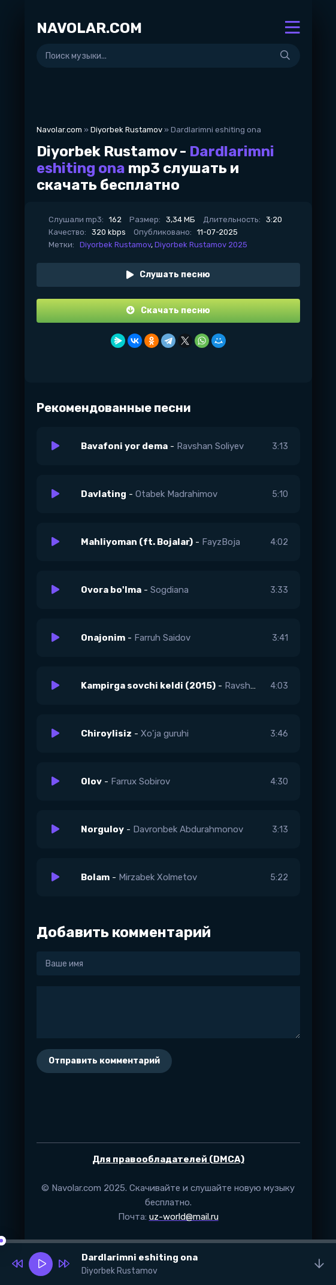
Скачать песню (168, 310)
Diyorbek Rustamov (126, 129)
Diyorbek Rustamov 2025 (201, 244)
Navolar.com (59, 129)
